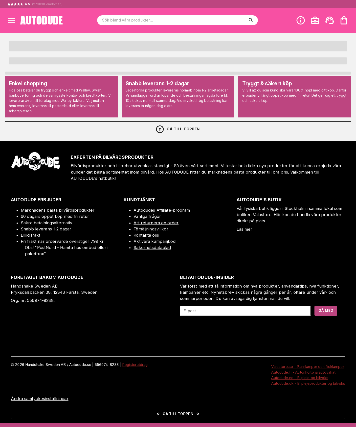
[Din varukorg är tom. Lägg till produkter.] (344, 20)
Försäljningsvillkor (151, 228)
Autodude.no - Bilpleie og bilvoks (299, 377)
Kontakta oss (146, 235)
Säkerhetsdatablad (152, 247)
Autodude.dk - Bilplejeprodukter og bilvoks (308, 383)
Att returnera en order (156, 222)
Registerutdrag (135, 364)
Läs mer (244, 229)
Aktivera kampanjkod (155, 241)
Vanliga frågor (147, 216)
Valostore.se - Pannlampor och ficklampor (307, 366)
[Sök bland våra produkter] (174, 20)
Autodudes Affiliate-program (162, 210)
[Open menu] (11, 20)
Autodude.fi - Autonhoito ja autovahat (303, 372)
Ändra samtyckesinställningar (39, 398)
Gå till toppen (177, 129)
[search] (251, 20)
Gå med (325, 310)
